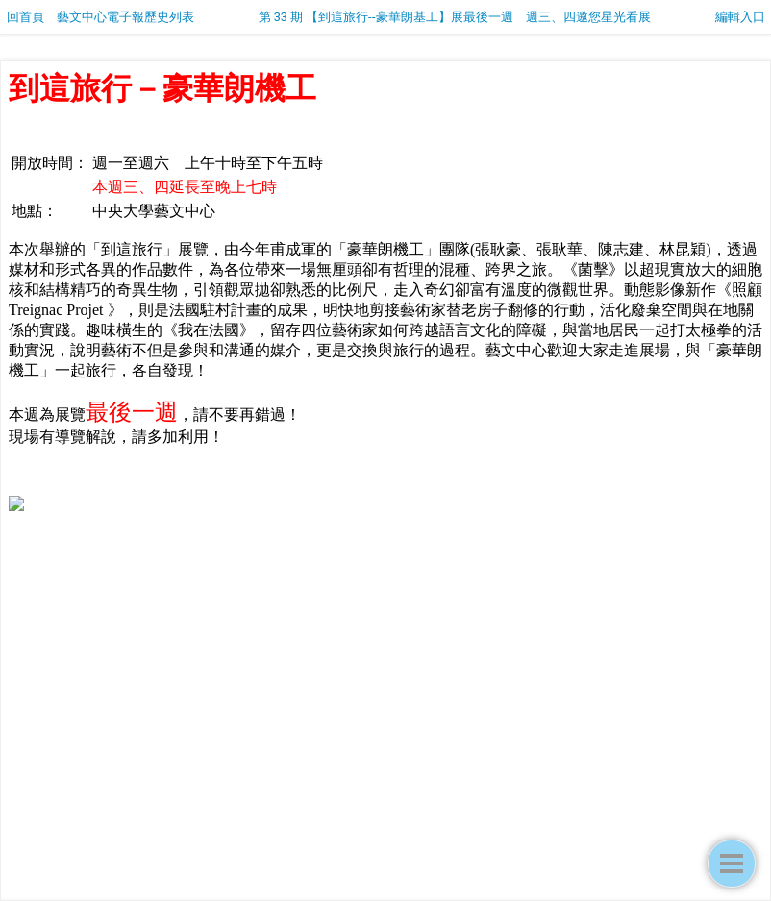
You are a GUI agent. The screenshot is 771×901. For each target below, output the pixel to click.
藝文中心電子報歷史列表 (125, 17)
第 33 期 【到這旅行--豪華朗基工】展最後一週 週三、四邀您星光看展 (455, 17)
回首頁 (25, 17)
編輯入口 (740, 17)
